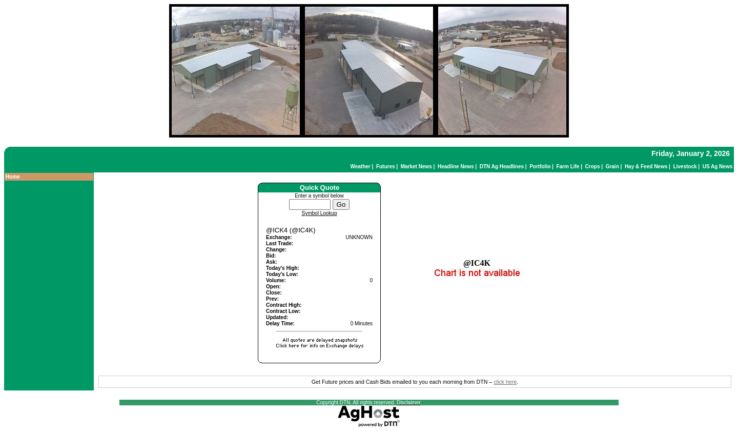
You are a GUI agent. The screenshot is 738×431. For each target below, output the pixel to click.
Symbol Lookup (319, 213)
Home (13, 177)
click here (505, 382)
